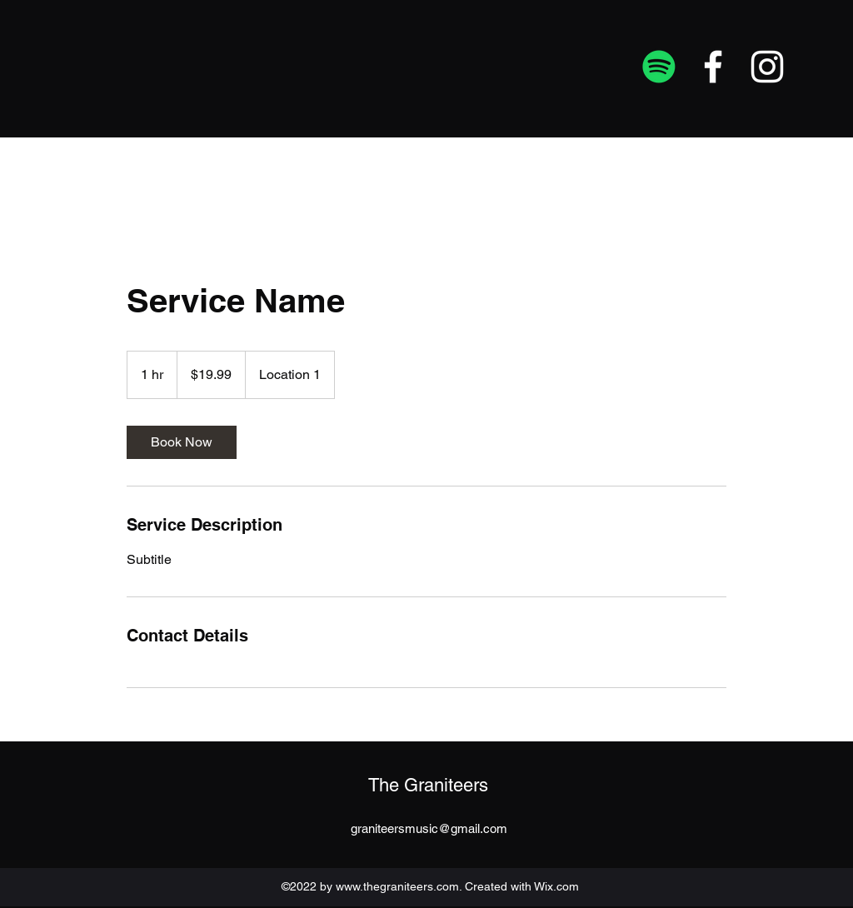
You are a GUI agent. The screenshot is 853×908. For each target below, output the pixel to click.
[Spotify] (659, 66)
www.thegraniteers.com (397, 886)
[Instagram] (767, 66)
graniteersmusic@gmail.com (429, 828)
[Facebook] (713, 66)
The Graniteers (428, 785)
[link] (182, 442)
